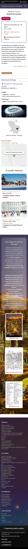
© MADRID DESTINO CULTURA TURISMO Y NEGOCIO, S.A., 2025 (14, 266)
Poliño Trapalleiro (15, 257)
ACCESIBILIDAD (5, 491)
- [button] (3, 148)
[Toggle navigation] (25, 6)
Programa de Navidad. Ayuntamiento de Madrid (9, 2)
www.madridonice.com (20, 66)
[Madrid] (23, 2)
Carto (25, 165)
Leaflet (22, 165)
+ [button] (3, 146)
